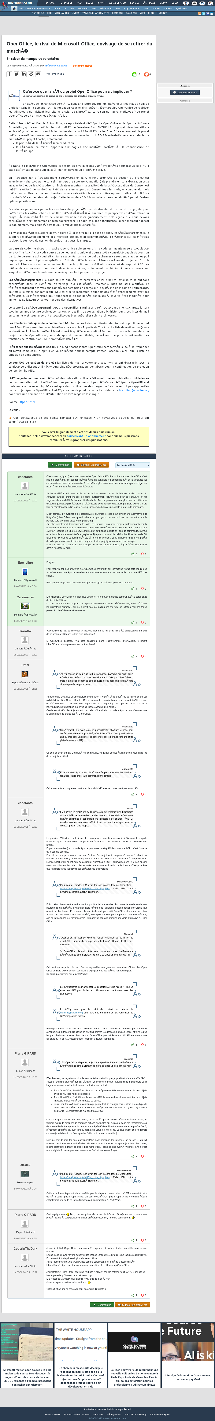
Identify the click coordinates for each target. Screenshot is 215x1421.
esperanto (25, 484)
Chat (101, 3)
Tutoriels (66, 3)
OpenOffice (27, 405)
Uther (25, 672)
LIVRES (75, 13)
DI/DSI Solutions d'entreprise (34, 8)
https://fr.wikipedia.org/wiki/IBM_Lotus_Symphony (85, 895)
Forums (49, 3)
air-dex (25, 1172)
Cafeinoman (25, 604)
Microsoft (83, 8)
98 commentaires (82, 68)
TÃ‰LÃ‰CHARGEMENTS (95, 13)
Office (156, 8)
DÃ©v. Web (106, 8)
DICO (151, 13)
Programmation (131, 8)
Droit (163, 3)
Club (174, 3)
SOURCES (117, 13)
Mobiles (167, 8)
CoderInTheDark (25, 1255)
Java (94, 8)
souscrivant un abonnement (86, 439)
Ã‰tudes (149, 3)
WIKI (142, 13)
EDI (118, 8)
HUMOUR (162, 13)
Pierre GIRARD (25, 1060)
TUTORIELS (38, 13)
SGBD (146, 8)
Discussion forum (185, 92)
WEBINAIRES (62, 13)
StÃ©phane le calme (55, 68)
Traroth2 (25, 638)
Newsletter (117, 3)
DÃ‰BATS (131, 13)
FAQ (79, 3)
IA (65, 8)
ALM (72, 8)
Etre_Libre (25, 569)
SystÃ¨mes (181, 8)
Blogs (90, 3)
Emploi (134, 3)
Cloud (57, 8)
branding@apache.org (134, 393)
